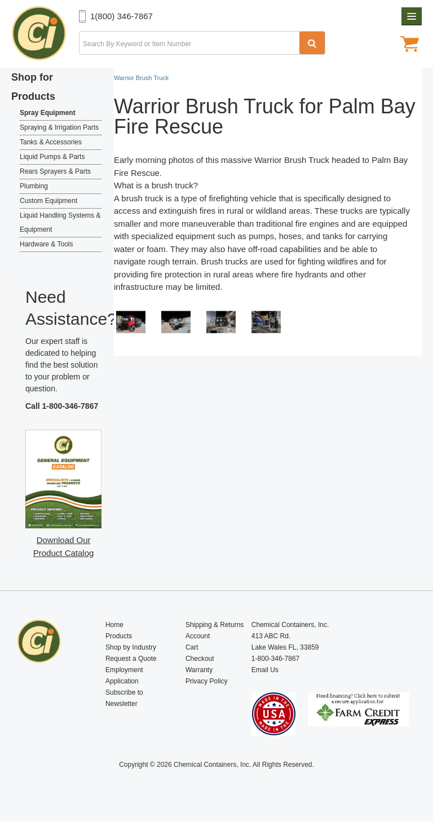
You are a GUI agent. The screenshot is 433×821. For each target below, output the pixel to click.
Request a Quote (131, 659)
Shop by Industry (130, 647)
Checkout (199, 659)
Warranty (199, 670)
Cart (191, 647)
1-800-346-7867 (70, 405)
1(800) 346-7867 (121, 16)
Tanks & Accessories (51, 142)
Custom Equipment (48, 201)
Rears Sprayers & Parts (55, 171)
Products (118, 636)
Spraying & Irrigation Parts (59, 127)
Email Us (265, 670)
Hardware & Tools (46, 244)
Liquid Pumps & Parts (52, 157)
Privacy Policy (206, 681)
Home (114, 625)
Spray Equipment (48, 113)
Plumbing (34, 186)
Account (197, 636)
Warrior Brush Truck (291, 160)
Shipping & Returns (214, 625)
